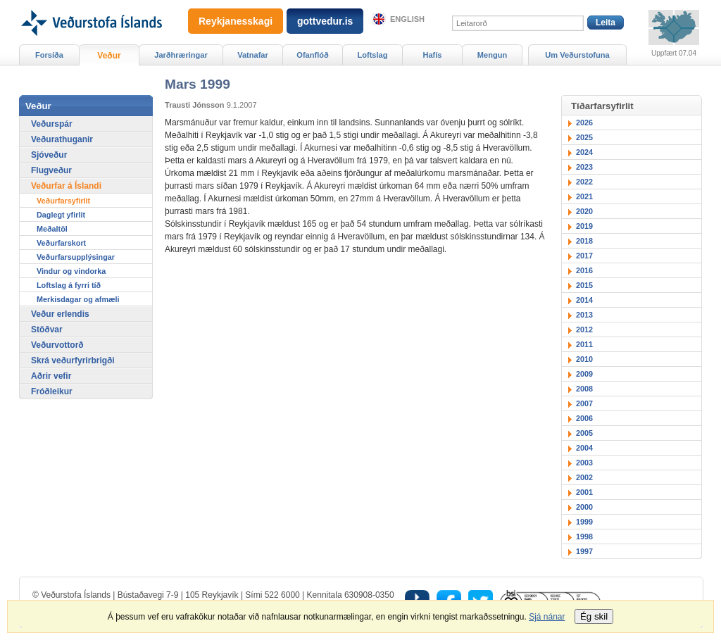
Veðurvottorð (57, 345)
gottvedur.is (325, 21)
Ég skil (594, 616)
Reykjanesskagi (235, 21)
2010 (584, 359)
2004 (584, 448)
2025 (584, 137)
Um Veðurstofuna (577, 55)
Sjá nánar (547, 617)
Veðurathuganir (62, 139)
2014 (584, 300)
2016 (584, 270)
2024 (584, 152)
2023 (584, 167)
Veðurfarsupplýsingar (76, 257)
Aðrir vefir (51, 376)
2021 (584, 196)
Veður (108, 56)
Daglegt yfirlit (61, 215)
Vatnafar (252, 55)
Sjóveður (49, 155)
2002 (584, 477)
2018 (584, 241)
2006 (584, 418)
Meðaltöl (52, 229)
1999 (584, 521)
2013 (584, 314)
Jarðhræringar (180, 55)
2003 (584, 462)
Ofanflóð (312, 55)
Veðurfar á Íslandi (66, 186)
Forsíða (49, 55)
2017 (584, 255)
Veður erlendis (60, 314)
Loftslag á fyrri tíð (69, 285)
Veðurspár (52, 124)
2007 (584, 403)
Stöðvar (47, 329)
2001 (584, 492)
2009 (584, 374)
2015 (584, 285)
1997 (584, 551)
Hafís (432, 55)
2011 (584, 344)
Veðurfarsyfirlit (63, 200)
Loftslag (373, 55)
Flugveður (51, 170)
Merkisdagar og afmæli (78, 299)
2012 (584, 329)
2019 (584, 226)
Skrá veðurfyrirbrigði (73, 360)
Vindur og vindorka (71, 271)
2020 (584, 211)
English (407, 19)
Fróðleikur (52, 391)
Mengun (492, 55)
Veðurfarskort (61, 243)
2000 (584, 507)
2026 (584, 122)
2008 (584, 388)
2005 (584, 433)
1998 (584, 536)
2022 (584, 181)
